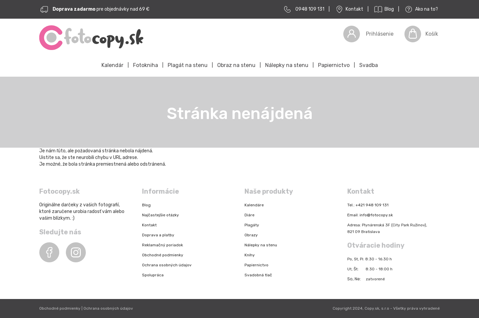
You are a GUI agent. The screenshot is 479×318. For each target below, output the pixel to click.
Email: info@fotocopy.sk (370, 215)
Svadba (368, 65)
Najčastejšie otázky (160, 215)
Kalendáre (254, 205)
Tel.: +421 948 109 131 (368, 205)
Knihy (249, 255)
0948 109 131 (309, 9)
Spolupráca (153, 275)
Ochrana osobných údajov (167, 265)
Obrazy (251, 235)
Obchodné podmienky (162, 255)
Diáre (249, 215)
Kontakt (348, 9)
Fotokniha (145, 65)
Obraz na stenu (236, 65)
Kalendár (112, 65)
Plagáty (251, 225)
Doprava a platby (158, 235)
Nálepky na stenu (286, 65)
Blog (383, 9)
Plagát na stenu (188, 65)
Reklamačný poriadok (162, 245)
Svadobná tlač (258, 275)
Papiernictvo (334, 65)
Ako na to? (420, 9)
